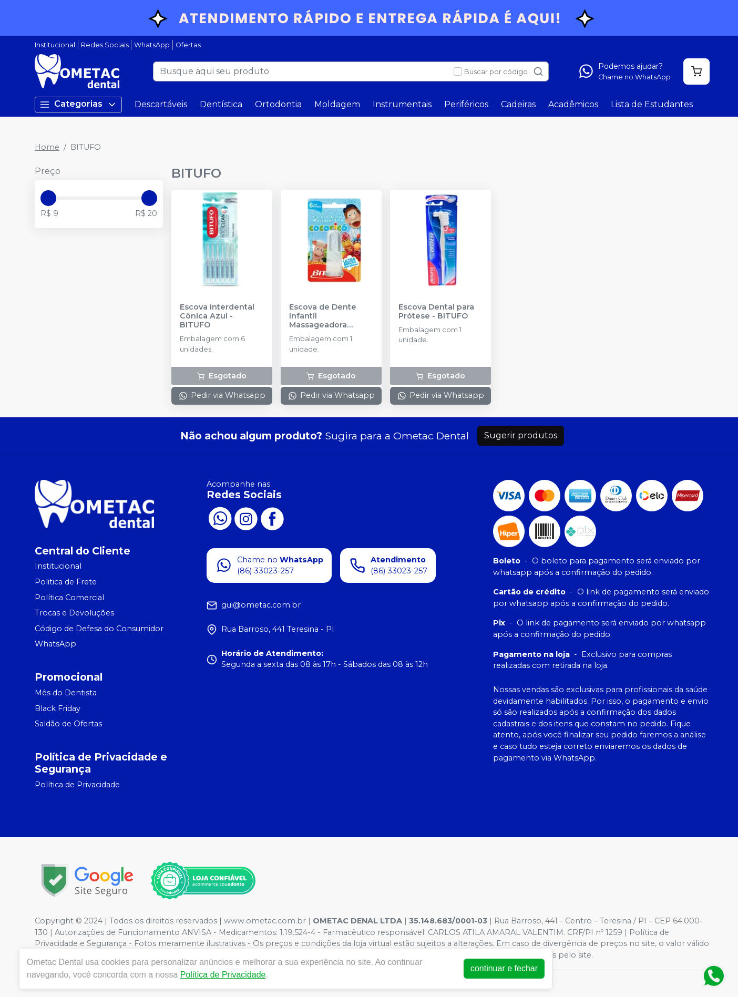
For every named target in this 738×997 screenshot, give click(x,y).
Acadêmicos (573, 104)
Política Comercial (69, 597)
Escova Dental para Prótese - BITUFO (436, 312)
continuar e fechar (516, 968)
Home (47, 147)
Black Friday (57, 708)
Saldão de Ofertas (68, 723)
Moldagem (337, 104)
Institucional (55, 45)
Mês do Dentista (66, 692)
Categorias (78, 104)
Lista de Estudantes (652, 104)
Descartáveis (161, 104)
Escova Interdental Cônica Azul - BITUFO (217, 316)
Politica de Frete (66, 582)
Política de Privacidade (77, 784)
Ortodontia (278, 104)
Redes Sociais (105, 45)
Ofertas (188, 45)
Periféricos (466, 104)
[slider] (48, 198)
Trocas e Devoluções (74, 613)
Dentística (221, 104)
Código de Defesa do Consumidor (99, 628)
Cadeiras (518, 104)
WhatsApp (152, 45)
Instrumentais (402, 104)
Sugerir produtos (520, 435)
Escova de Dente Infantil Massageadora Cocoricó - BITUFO (326, 316)
